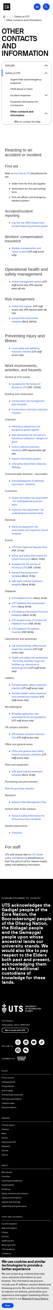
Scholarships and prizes (12, 1095)
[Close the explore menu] (46, 65)
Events (5, 1138)
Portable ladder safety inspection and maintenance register (29, 695)
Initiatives (6, 1189)
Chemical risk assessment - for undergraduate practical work (28, 511)
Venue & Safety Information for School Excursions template (28, 817)
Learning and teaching (12, 1181)
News (4, 1133)
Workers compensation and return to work (26, 250)
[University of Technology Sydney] (4, 16)
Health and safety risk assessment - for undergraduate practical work (30, 501)
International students (11, 1099)
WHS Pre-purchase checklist (19, 788)
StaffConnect (8, 1241)
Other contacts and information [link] (24, 20)
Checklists (17, 832)
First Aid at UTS (22, 173)
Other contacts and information (21, 113)
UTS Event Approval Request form (29, 547)
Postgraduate (8, 1086)
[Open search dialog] (46, 6)
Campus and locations (11, 1198)
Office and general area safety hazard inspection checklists (28, 753)
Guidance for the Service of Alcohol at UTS (26, 385)
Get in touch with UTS (15, 1030)
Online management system (27, 281)
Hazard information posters (26, 458)
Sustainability (8, 1185)
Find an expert (8, 1125)
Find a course (8, 1078)
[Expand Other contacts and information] (46, 113)
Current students (9, 1224)
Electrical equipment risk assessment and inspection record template (30, 530)
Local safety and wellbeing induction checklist (26, 350)
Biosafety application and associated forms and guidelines (29, 715)
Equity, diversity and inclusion (15, 1193)
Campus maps (8, 1103)
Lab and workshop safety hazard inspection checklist (29, 647)
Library (5, 1232)
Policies (5, 1236)
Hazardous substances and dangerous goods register (26, 428)
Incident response (20, 95)
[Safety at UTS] (21, 16)
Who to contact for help (27, 121)
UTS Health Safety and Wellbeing (24, 856)
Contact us (6, 1253)
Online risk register (22, 306)
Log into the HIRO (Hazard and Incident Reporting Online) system (30, 224)
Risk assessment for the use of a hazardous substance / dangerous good (30, 438)
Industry (5, 1129)
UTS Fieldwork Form (22, 598)
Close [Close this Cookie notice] (7, 1305)
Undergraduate (8, 1082)
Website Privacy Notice (35, 1298)
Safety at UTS (12, 73)
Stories (5, 1150)
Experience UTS (9, 1142)
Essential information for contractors (24, 103)
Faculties (6, 1176)
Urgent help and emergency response (25, 81)
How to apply (7, 1090)
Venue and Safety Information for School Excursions (29, 557)
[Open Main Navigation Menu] (37, 6)
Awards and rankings (11, 1202)
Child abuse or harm (21, 88)
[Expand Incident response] (46, 95)
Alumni (5, 1155)
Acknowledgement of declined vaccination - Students (28, 482)
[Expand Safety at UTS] (46, 73)
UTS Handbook (8, 1249)
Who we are (7, 1172)
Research (6, 1146)
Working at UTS (8, 1245)
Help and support (9, 1228)
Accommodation (9, 1107)
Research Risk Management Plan (29, 802)
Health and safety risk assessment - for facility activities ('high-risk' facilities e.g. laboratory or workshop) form (30, 662)
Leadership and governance (14, 1206)
